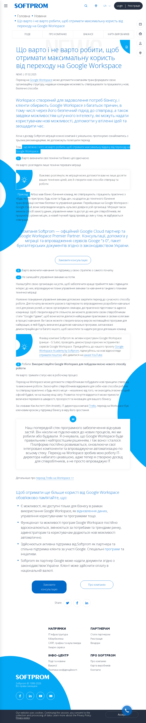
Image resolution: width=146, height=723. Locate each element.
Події (27, 34)
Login (120, 5)
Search (86, 6)
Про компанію (58, 34)
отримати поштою (50, 355)
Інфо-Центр (58, 655)
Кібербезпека (55, 638)
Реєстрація (134, 5)
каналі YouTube (93, 355)
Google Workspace (41, 80)
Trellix (92, 406)
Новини (40, 16)
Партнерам (100, 629)
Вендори (95, 643)
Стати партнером (100, 634)
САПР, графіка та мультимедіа (64, 643)
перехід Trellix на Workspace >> (55, 478)
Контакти (96, 669)
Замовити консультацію (73, 260)
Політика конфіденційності (62, 669)
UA (104, 5)
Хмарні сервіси (56, 647)
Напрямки (57, 629)
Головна (23, 16)
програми (112, 549)
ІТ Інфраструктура (58, 634)
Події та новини (56, 661)
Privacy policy (23, 717)
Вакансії (88, 34)
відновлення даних (92, 511)
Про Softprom (103, 655)
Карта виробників (118, 34)
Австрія (96, 6)
